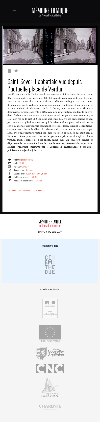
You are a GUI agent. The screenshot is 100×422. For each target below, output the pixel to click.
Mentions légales (55, 231)
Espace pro (42, 231)
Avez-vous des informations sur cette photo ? (25, 190)
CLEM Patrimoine (26, 159)
